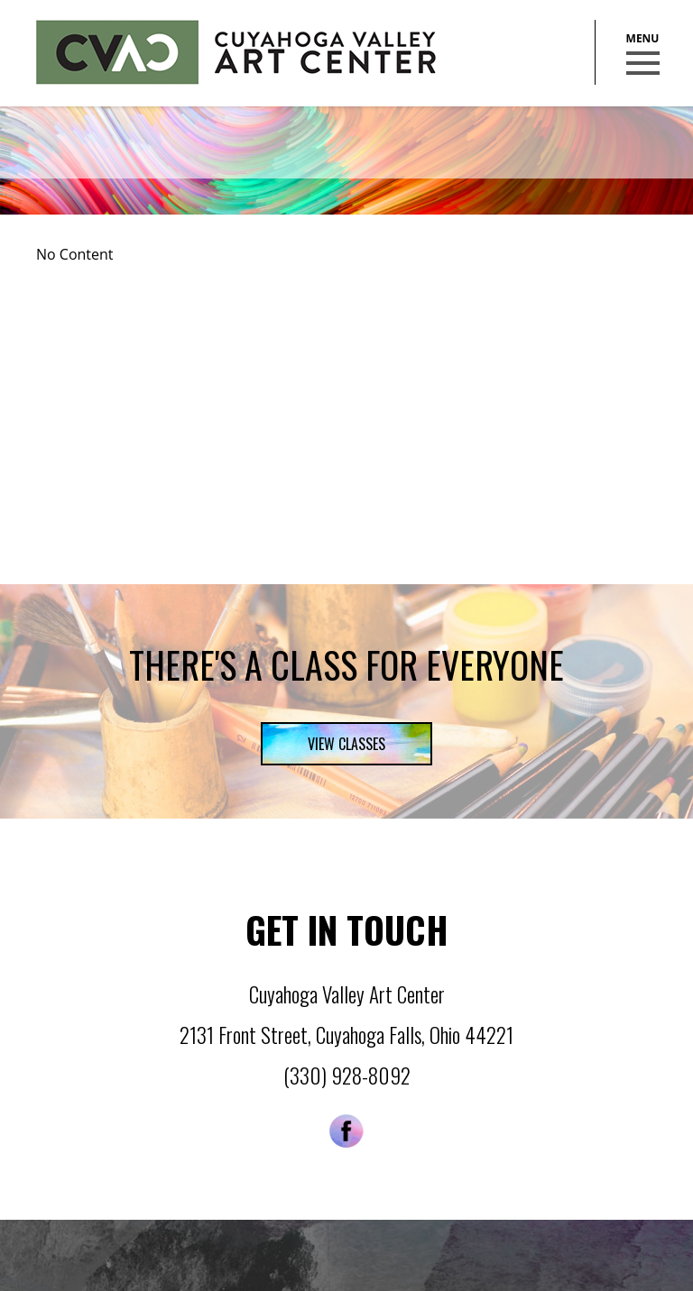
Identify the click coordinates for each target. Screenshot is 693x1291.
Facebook (346, 1131)
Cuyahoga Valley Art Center (236, 52)
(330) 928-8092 (347, 1075)
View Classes (346, 744)
